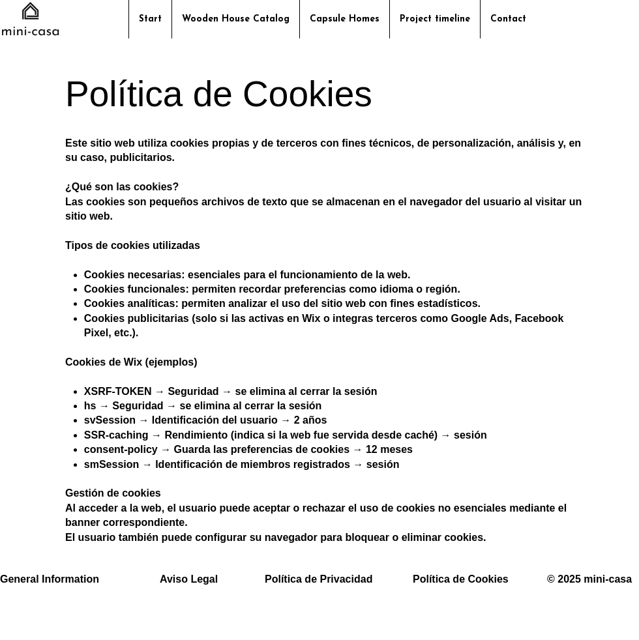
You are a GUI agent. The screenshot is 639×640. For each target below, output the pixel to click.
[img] (30, 34)
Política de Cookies (461, 579)
